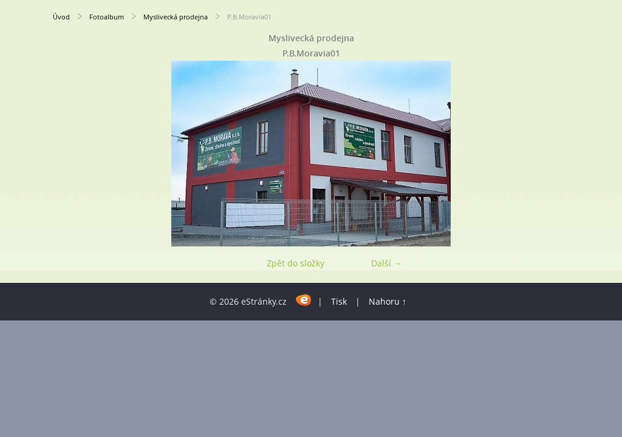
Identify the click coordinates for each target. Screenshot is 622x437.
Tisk (339, 301)
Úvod (61, 16)
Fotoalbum (106, 16)
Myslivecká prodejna (175, 16)
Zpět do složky (295, 263)
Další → (386, 263)
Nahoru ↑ (387, 301)
